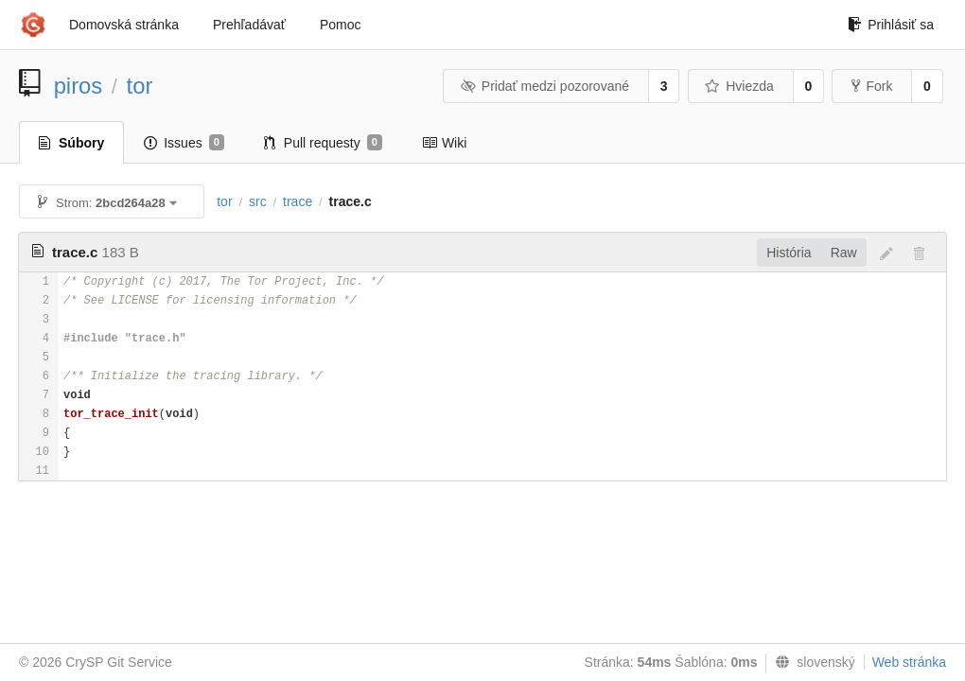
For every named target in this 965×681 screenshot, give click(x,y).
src (258, 201)
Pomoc (340, 24)
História (788, 252)
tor (140, 85)
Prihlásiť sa (891, 24)
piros (78, 85)
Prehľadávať (249, 24)
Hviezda (739, 86)
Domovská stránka (124, 24)
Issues (184, 142)
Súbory (71, 142)
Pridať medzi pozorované (544, 86)
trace (297, 201)
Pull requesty (323, 142)
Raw (844, 252)
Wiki (444, 142)
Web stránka (909, 662)
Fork (871, 86)
